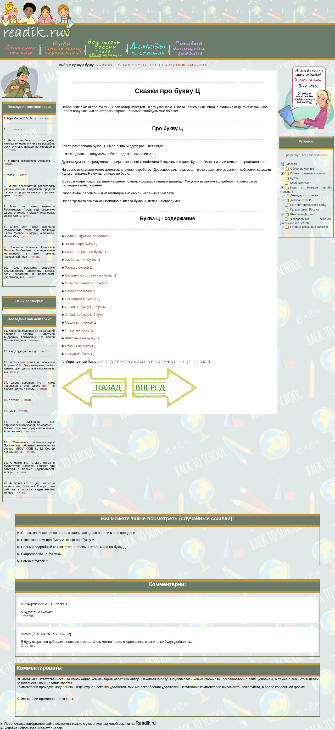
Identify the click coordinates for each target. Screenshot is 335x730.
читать (44, 118)
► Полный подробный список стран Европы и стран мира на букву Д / (72, 547)
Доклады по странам (304, 195)
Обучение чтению (302, 168)
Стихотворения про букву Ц (86, 283)
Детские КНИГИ (300, 200)
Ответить (28, 616)
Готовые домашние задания (309, 226)
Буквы (294, 178)
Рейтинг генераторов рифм (308, 204)
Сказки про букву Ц (80, 291)
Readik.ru (146, 723)
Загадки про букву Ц (81, 244)
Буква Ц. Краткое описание (86, 236)
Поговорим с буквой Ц (82, 299)
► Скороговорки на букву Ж (39, 554)
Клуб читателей (300, 182)
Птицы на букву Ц (79, 330)
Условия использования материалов (33, 728)
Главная (291, 163)
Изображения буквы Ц (82, 260)
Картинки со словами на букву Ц (90, 275)
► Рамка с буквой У (32, 561)
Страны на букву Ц (80, 346)
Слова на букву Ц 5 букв (84, 315)
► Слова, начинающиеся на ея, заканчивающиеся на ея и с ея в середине (76, 533)
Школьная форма (302, 214)
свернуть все (317, 155)
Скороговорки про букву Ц (85, 252)
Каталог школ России (304, 209)
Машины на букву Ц (80, 322)
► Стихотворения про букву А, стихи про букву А (55, 540)
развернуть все (296, 155)
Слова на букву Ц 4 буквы (85, 307)
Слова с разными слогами (307, 173)
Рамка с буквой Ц (78, 267)
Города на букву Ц (79, 354)
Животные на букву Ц (82, 338)
